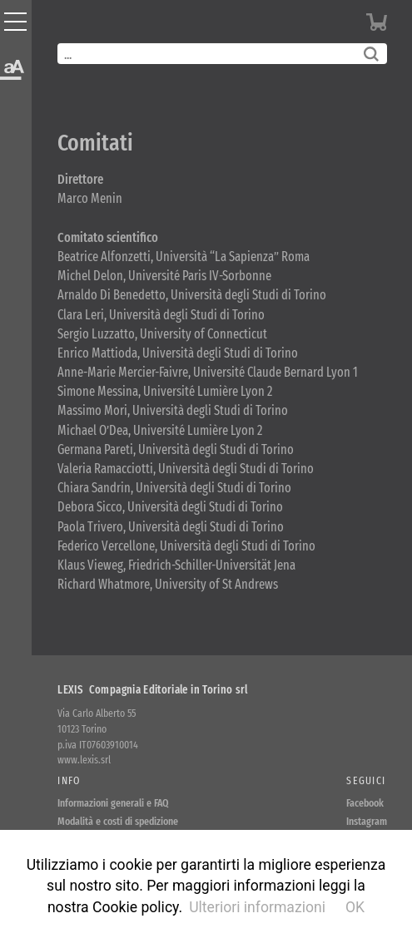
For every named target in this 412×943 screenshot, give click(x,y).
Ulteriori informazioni (257, 907)
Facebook (365, 803)
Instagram (366, 821)
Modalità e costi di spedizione (117, 821)
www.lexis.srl (84, 759)
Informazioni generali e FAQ (113, 803)
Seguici (365, 780)
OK (355, 907)
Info (68, 780)
